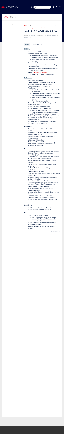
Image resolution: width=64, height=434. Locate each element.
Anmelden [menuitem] (59, 7)
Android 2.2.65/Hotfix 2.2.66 (40, 31)
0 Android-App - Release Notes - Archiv (36, 28)
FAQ (12, 17)
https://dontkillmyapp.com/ (40, 72)
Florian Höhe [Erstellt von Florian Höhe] (33, 35)
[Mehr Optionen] (50, 25)
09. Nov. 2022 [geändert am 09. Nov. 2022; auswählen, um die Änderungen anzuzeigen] (27, 37)
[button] (53, 7)
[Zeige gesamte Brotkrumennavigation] (30, 25)
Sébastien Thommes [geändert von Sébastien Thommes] (51, 35)
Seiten (26, 25)
